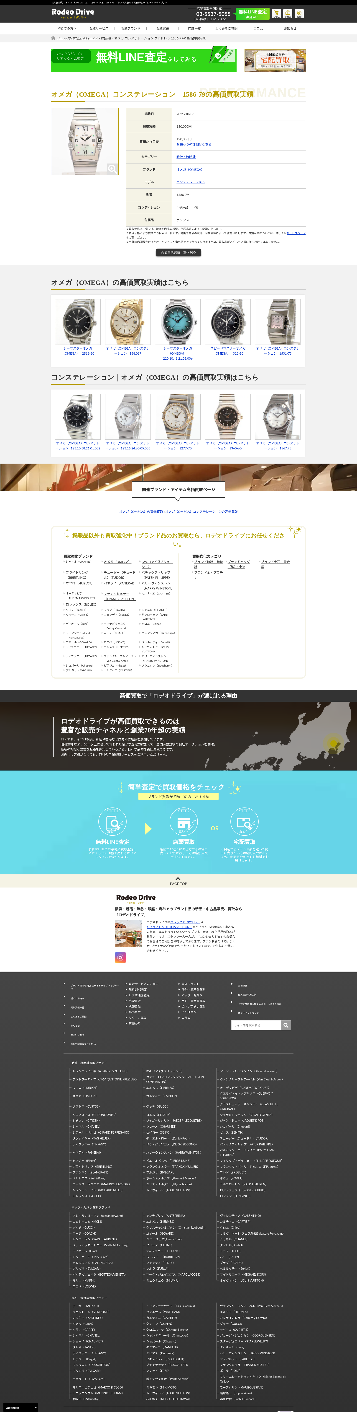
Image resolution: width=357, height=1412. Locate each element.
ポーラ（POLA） (231, 1344)
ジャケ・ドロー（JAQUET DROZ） (243, 1102)
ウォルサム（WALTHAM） (164, 1285)
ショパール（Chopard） (236, 1108)
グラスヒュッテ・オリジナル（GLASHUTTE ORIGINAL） (249, 1088)
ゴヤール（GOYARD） (161, 1211)
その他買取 (189, 1020)
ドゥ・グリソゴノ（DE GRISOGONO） (172, 1126)
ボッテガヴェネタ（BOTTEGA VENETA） (100, 1252)
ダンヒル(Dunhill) (231, 1223)
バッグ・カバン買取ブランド (89, 1187)
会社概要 (240, 992)
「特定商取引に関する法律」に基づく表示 (263, 1003)
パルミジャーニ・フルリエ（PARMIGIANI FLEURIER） (247, 1134)
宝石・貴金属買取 (193, 1009)
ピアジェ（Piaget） (85, 1143)
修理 (298, 13)
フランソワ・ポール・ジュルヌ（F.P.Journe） (250, 1148)
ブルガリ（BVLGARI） (161, 1154)
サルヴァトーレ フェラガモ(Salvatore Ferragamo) (252, 1211)
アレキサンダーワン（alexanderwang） (99, 1193)
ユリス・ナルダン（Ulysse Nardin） (170, 1166)
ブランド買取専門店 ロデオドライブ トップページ (94, 994)
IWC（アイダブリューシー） (156, 564)
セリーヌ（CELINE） (160, 1223)
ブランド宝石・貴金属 (274, 561)
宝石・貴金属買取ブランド (87, 1273)
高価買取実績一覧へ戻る (178, 252)
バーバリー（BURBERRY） (164, 1234)
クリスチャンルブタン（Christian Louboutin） (176, 1205)
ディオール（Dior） (86, 1229)
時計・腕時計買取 (193, 998)
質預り (284, 13)
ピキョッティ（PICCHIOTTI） (166, 1332)
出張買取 (135, 1020)
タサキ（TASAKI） (85, 1321)
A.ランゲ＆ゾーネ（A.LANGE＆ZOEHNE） (101, 1053)
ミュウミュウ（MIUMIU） (163, 1258)
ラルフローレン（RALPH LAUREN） (244, 1166)
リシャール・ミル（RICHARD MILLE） (98, 1172)
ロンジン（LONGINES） (236, 1178)
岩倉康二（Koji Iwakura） (237, 1366)
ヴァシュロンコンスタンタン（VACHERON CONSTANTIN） (175, 1061)
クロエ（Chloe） (231, 1205)
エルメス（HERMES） (161, 1069)
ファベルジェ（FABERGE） (238, 1332)
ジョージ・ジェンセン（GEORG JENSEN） (248, 1309)
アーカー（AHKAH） (87, 1280)
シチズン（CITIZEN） (87, 1102)
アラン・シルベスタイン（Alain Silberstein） (249, 1053)
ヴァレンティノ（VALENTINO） (241, 1193)
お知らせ (290, 28)
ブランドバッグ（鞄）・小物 (242, 564)
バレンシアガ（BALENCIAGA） (94, 1240)
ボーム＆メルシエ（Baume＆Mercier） (172, 1160)
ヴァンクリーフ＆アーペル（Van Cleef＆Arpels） (252, 1061)
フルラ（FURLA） (158, 1246)
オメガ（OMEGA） (190, 169)
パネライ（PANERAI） (118, 580)
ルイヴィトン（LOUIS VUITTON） (169, 935)
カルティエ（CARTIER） (162, 1078)
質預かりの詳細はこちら (194, 144)
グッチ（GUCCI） (158, 1088)
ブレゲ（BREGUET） (234, 1154)
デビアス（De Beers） (161, 1327)
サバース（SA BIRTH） (235, 1303)
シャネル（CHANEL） (87, 1108)
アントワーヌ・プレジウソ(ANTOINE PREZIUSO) (105, 1061)
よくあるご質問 (226, 28)
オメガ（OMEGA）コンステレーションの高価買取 (201, 512)
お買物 (270, 13)
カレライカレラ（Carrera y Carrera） (244, 1291)
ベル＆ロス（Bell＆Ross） (90, 1160)
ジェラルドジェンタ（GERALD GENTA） (247, 1096)
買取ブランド (130, 28)
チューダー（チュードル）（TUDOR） (120, 573)
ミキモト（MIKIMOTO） (162, 1361)
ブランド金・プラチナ (208, 571)
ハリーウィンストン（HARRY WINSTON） (156, 582)
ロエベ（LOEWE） (85, 1264)
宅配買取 (135, 1009)
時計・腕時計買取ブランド (87, 1047)
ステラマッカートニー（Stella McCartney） (101, 1223)
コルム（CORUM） (159, 1096)
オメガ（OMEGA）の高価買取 (141, 512)
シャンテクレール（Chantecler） (168, 1309)
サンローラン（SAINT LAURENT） (96, 1217)
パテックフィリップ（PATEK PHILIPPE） (155, 573)
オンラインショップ (248, 1009)
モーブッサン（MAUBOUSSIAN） (242, 1361)
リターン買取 (137, 1026)
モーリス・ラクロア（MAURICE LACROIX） (102, 1166)
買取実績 (162, 28)
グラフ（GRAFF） (85, 1303)
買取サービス (98, 28)
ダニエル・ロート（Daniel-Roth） (168, 1120)
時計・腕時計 (186, 157)
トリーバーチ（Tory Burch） (91, 1234)
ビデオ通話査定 (139, 1003)
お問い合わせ (76, 1025)
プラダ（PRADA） (232, 1240)
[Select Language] (20, 1407)
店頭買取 (135, 1015)
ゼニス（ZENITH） (232, 1114)
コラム (258, 28)
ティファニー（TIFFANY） (90, 1126)
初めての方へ (66, 28)
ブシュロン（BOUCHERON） (92, 1338)
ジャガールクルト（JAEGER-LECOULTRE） (175, 1102)
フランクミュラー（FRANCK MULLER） (117, 591)
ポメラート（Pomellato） (89, 1352)
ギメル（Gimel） (84, 1297)
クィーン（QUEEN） (160, 1297)
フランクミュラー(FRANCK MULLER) (244, 1338)
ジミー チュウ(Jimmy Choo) (164, 1217)
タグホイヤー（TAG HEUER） (92, 1120)
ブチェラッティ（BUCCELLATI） (168, 1338)
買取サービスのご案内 (143, 992)
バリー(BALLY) (229, 1234)
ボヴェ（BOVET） (232, 1160)
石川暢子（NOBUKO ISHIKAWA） (169, 1372)
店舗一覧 (194, 28)
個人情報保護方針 (246, 998)
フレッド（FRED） (158, 1344)
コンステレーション (190, 182)
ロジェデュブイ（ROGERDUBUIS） (244, 1172)
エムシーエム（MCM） (88, 1199)
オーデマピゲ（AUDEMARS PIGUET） (245, 1069)
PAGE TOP (178, 892)
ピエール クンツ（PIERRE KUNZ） (169, 1143)
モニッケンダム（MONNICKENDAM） (99, 1366)
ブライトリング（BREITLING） (75, 573)
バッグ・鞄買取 (192, 1003)
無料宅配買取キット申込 (83, 1031)
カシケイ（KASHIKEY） (89, 1291)
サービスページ (296, 233)
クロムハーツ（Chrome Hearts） (168, 1303)
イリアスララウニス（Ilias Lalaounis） (171, 1280)
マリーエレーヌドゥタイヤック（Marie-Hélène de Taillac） (253, 1352)
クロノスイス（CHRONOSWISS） (95, 1096)
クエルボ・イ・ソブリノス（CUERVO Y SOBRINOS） (246, 1078)
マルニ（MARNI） (85, 1258)
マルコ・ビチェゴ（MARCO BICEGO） (99, 1361)
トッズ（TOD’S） (231, 1229)
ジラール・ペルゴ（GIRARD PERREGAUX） (102, 1114)
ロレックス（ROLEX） (80, 598)
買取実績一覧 (76, 1008)
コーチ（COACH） (85, 1211)
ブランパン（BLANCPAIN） (91, 1154)
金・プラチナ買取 (193, 1015)
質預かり (135, 1032)
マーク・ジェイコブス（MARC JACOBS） (174, 1252)
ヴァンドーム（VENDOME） (92, 1285)
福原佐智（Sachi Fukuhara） (238, 1372)
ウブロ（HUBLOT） (78, 580)
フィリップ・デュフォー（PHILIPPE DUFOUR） (252, 1143)
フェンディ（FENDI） (160, 1240)
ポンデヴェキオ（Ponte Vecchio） (168, 1352)
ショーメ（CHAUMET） (162, 1108)
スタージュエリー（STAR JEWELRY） (245, 1315)
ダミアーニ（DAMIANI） (163, 1321)
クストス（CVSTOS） (87, 1088)
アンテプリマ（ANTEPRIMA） (166, 1193)
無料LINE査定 (138, 998)
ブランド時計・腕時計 (208, 561)
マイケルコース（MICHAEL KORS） (244, 1252)
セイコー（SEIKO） (159, 1114)
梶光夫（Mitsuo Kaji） (87, 1372)
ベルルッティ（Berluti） (236, 1246)
